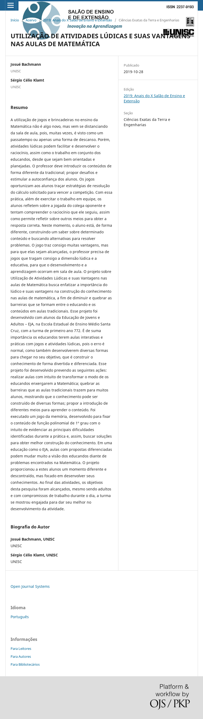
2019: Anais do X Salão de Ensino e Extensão (77, 20)
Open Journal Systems (30, 586)
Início (15, 20)
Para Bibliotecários (25, 664)
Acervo (31, 20)
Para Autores (21, 656)
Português (20, 616)
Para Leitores (21, 648)
